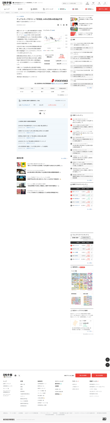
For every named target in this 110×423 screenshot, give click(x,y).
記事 (20, 9)
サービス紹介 (12, 413)
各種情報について (63, 95)
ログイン (105, 3)
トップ (6, 9)
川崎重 (76, 252)
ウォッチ (99, 3)
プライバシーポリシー (45, 413)
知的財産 (55, 413)
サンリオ (77, 248)
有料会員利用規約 (49, 414)
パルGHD (77, 202)
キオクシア (77, 205)
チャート (93, 3)
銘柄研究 (34, 9)
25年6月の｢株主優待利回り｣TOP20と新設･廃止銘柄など (33, 125)
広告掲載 (20, 413)
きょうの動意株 (14, 12)
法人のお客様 (100, 375)
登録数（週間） (75, 237)
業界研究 (62, 9)
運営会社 (4, 413)
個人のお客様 (84, 375)
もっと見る (63, 158)
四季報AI (89, 9)
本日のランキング (31, 127)
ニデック (77, 191)
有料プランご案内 (103, 9)
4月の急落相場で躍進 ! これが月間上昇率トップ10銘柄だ (33, 146)
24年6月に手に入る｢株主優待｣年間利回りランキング (32, 141)
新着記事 (7, 12)
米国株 (75, 9)
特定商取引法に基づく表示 (66, 413)
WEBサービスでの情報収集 (31, 413)
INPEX (76, 255)
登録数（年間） (85, 237)
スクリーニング (48, 9)
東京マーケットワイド (57, 83)
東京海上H (77, 198)
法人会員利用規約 (60, 414)
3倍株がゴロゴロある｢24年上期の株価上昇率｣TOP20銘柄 (33, 130)
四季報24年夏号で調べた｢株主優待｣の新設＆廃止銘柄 (32, 135)
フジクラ (77, 245)
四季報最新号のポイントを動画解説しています (25, 2)
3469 (53, 30)
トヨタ (76, 195)
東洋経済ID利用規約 (103, 413)
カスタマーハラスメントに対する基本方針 (85, 413)
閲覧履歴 (87, 3)
